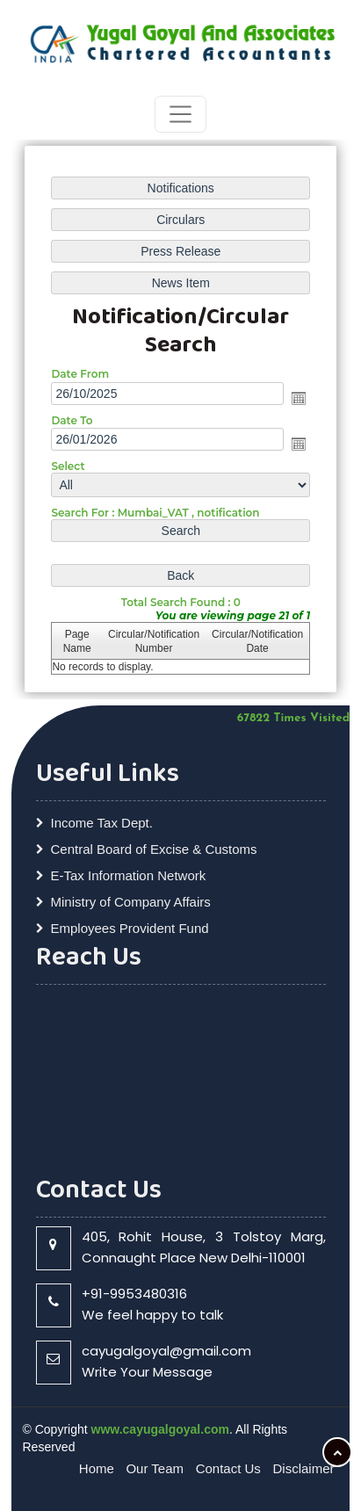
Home (96, 1468)
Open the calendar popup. (298, 398)
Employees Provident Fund (130, 928)
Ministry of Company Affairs (131, 901)
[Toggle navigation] (180, 114)
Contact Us (228, 1468)
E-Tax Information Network (128, 875)
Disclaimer (303, 1468)
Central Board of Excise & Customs (154, 849)
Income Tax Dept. (102, 822)
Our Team (155, 1468)
